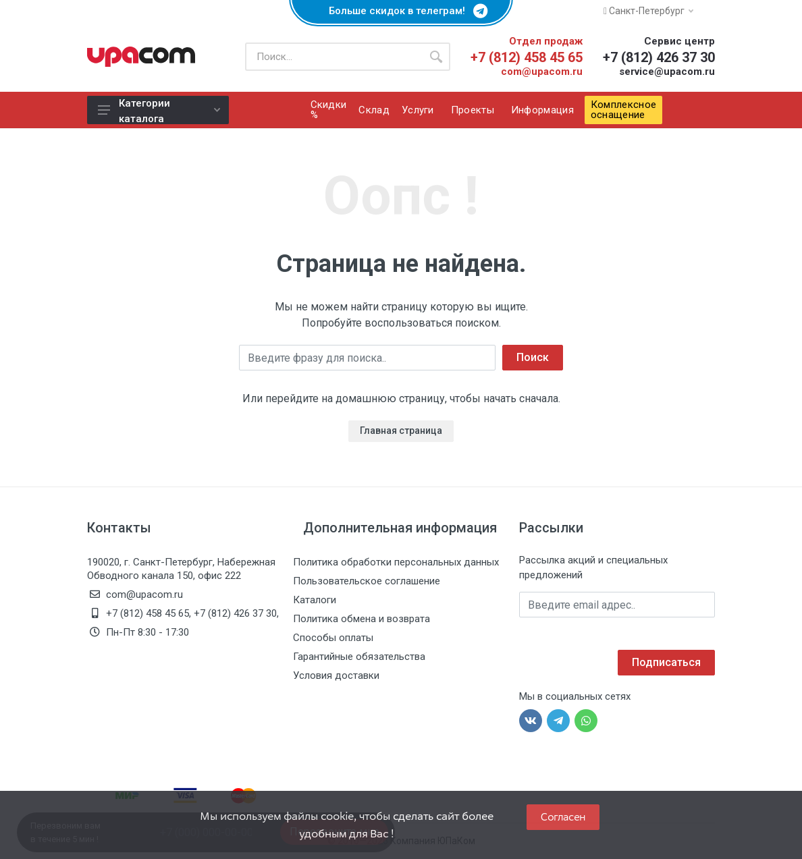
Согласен (563, 816)
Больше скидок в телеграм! (401, 11)
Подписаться (666, 662)
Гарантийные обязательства (359, 656)
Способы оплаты (333, 638)
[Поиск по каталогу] (333, 57)
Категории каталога (159, 110)
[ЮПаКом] (141, 57)
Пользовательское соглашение (366, 581)
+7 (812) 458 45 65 (527, 57)
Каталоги (314, 600)
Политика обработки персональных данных (396, 562)
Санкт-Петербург (648, 10)
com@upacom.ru (542, 71)
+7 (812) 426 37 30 (659, 57)
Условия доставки (336, 675)
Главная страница (401, 430)
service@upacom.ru (667, 71)
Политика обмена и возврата (361, 619)
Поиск (532, 357)
